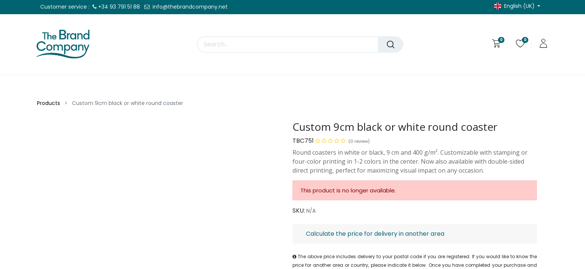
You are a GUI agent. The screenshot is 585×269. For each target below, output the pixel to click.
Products (48, 103)
